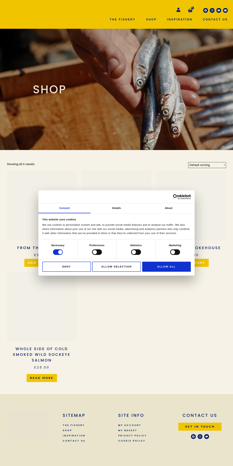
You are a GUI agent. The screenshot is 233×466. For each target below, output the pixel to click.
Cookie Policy (131, 440)
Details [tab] (116, 207)
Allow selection (116, 266)
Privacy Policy (132, 435)
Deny (66, 266)
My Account (129, 425)
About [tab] (168, 207)
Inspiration (179, 19)
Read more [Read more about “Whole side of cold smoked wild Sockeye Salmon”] (41, 378)
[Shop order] (207, 165)
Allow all (166, 266)
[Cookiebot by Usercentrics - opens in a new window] (175, 196)
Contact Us (215, 19)
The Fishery (123, 19)
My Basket (127, 430)
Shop (151, 19)
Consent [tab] (64, 207)
